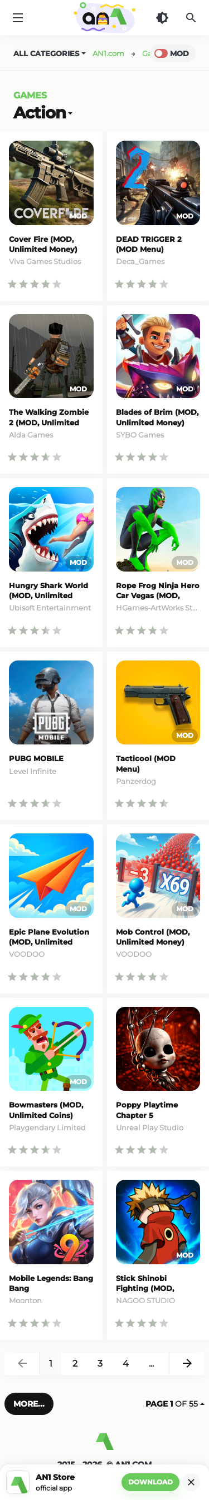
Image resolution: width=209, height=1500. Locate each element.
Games (30, 95)
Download (150, 1482)
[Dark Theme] (162, 17)
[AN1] (104, 1446)
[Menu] (17, 17)
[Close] (191, 1482)
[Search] (191, 17)
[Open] (69, 112)
